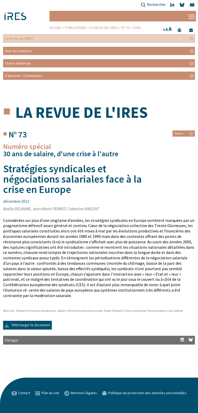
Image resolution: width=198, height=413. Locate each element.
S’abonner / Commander (23, 75)
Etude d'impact (113, 311)
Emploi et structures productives (36, 311)
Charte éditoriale (18, 63)
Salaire (61, 311)
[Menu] (191, 16)
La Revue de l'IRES (104, 28)
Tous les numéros (18, 51)
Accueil (56, 28)
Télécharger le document (27, 325)
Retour (184, 133)
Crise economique (135, 311)
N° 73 (125, 28)
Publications (75, 28)
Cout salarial (175, 311)
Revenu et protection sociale (85, 311)
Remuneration (157, 311)
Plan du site (47, 393)
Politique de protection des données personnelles (144, 393)
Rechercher (153, 5)
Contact (21, 393)
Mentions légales (80, 393)
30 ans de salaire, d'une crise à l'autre (60, 153)
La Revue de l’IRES (19, 38)
